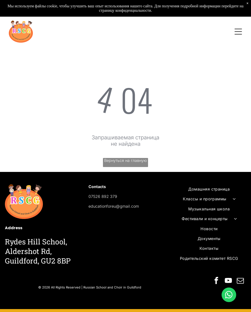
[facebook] (216, 281)
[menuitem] (209, 189)
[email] (240, 281)
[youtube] (228, 281)
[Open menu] (238, 31)
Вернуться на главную (125, 160)
